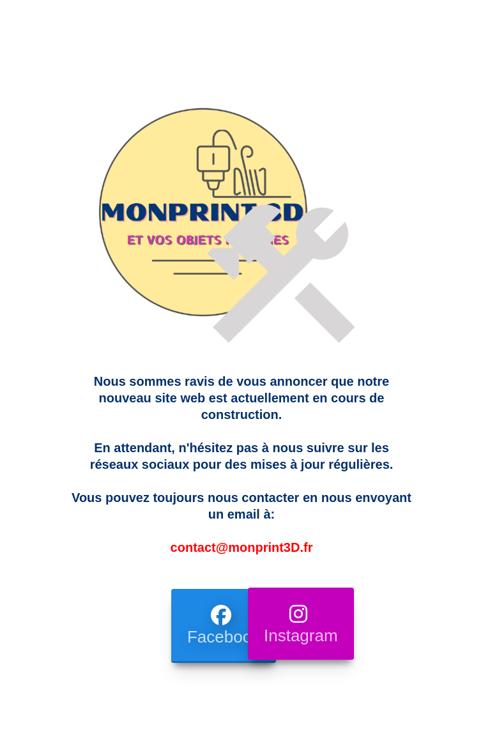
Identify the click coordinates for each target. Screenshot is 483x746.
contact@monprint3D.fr (242, 547)
